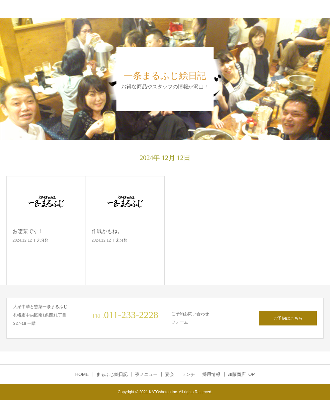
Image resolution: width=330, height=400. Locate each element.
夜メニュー (146, 374)
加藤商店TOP (241, 374)
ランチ (188, 374)
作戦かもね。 (107, 231)
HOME (82, 374)
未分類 (43, 240)
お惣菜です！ (28, 231)
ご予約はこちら (288, 318)
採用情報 (211, 374)
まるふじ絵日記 (112, 374)
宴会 (169, 374)
